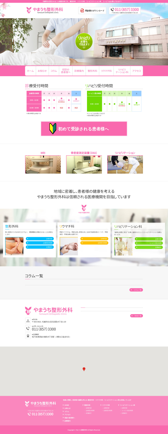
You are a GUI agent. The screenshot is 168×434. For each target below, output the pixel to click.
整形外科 (87, 405)
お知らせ (67, 408)
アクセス (67, 414)
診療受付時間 (47, 244)
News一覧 (138, 316)
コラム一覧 (137, 290)
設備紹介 (49, 249)
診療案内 (67, 421)
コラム (66, 411)
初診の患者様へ (69, 418)
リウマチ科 (106, 405)
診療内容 (49, 240)
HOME (66, 405)
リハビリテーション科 (127, 405)
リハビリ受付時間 (127, 410)
